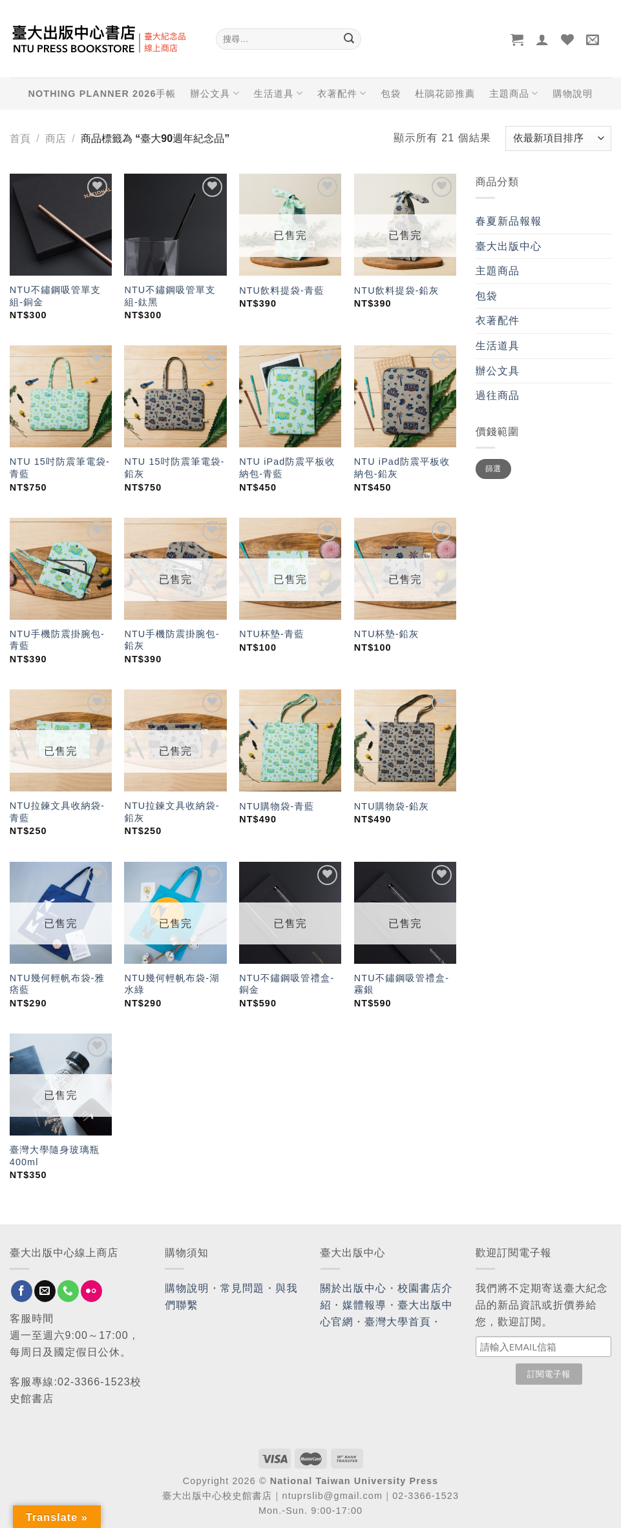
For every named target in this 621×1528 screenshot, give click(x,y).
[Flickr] (91, 1291)
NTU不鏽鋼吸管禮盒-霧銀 (401, 984)
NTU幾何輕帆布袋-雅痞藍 (57, 984)
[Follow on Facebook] (21, 1291)
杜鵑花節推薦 (445, 93)
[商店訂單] (558, 138)
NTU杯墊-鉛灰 (386, 634)
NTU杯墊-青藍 (271, 634)
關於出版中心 (354, 1288)
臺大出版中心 (509, 246)
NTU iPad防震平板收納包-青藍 (287, 467)
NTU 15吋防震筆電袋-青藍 (60, 467)
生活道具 (278, 93)
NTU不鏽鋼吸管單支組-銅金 (55, 296)
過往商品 (498, 395)
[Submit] (350, 39)
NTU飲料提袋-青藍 (281, 290)
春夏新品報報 (509, 221)
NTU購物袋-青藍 (276, 806)
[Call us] (68, 1291)
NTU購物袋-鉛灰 (391, 806)
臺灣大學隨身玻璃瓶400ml (55, 1156)
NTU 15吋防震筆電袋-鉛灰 (174, 467)
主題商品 (513, 93)
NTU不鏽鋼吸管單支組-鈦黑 (169, 296)
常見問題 (242, 1288)
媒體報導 (364, 1304)
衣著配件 (341, 93)
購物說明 (573, 93)
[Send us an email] (45, 1291)
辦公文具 (214, 93)
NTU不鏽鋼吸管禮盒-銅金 (286, 984)
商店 (55, 138)
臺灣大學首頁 (397, 1321)
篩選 (493, 468)
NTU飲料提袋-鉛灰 (396, 290)
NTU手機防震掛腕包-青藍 (57, 640)
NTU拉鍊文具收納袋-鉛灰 (171, 811)
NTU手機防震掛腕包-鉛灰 (171, 640)
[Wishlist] (567, 39)
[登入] (542, 39)
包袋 (391, 93)
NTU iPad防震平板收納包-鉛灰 (402, 467)
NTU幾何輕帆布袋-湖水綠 (171, 984)
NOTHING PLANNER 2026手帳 (102, 93)
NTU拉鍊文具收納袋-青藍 (57, 811)
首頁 (20, 138)
